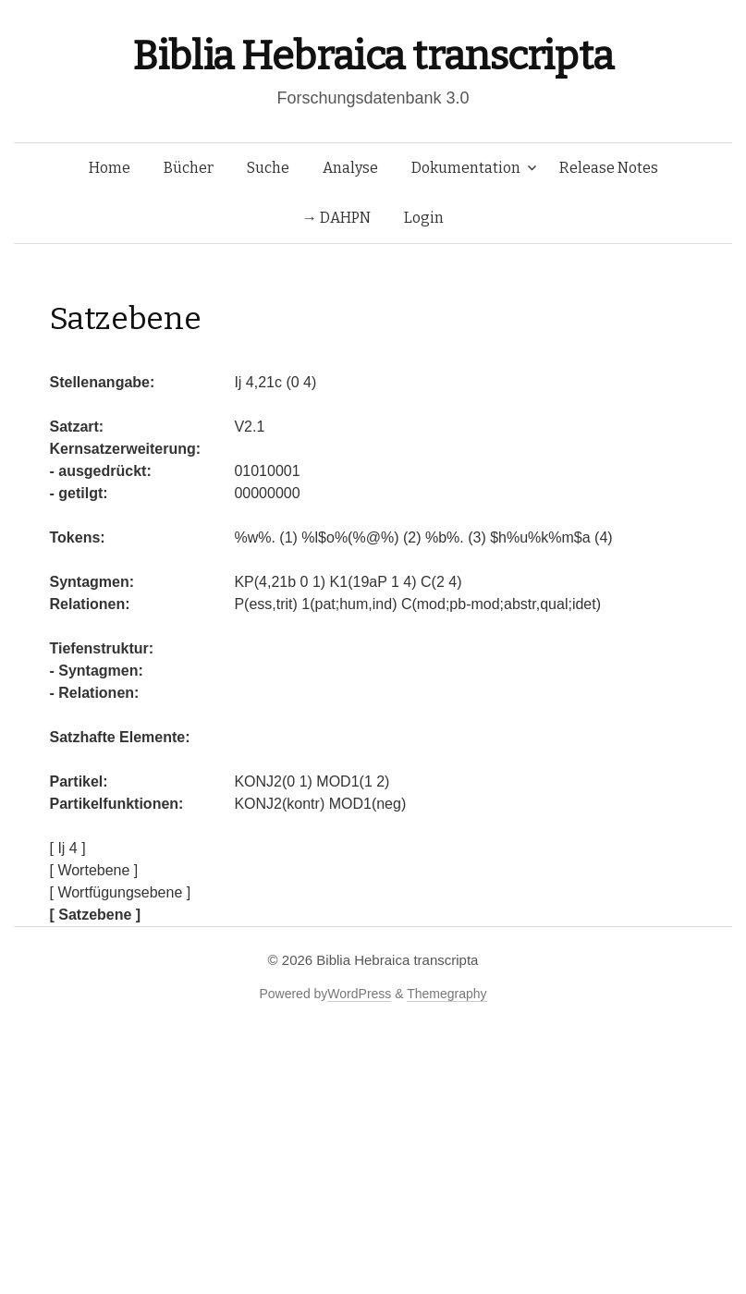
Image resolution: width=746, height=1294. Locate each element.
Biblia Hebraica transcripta (372, 55)
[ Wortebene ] (94, 870)
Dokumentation (465, 168)
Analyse (350, 168)
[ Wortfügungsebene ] (120, 892)
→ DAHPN (336, 217)
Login (424, 217)
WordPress (359, 993)
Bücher (189, 168)
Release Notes (608, 168)
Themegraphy (446, 993)
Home (109, 168)
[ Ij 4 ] (68, 848)
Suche (268, 168)
